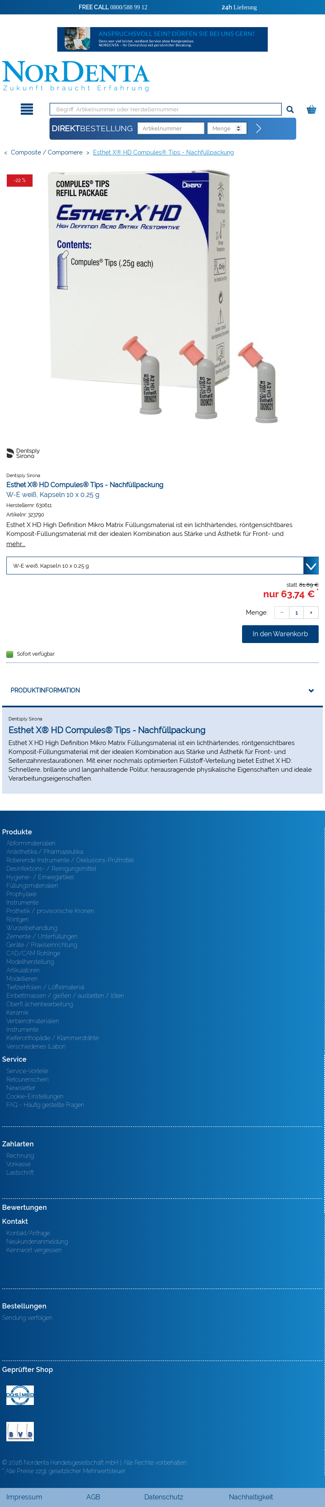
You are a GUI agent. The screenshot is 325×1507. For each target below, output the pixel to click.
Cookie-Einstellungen (34, 1096)
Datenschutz (163, 1497)
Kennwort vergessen (34, 1250)
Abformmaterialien (30, 843)
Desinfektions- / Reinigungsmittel (51, 868)
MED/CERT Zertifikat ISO (20, 1395)
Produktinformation (45, 690)
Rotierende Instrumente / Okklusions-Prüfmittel (70, 860)
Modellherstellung (30, 961)
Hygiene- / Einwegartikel (40, 877)
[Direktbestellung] (259, 129)
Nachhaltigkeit (251, 1497)
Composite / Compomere (47, 152)
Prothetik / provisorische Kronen (50, 911)
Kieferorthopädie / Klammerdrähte (52, 1038)
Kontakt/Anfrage (28, 1233)
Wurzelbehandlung (31, 928)
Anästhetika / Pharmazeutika (44, 851)
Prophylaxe (21, 894)
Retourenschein (27, 1079)
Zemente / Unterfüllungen (41, 936)
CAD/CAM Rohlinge (33, 953)
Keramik (17, 1012)
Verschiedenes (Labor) (36, 1046)
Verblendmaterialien (32, 1021)
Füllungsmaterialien (32, 885)
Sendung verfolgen (27, 1317)
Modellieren (22, 978)
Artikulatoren (23, 970)
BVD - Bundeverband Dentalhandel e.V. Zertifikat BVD (20, 1431)
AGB (93, 1497)
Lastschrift (20, 1172)
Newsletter (21, 1088)
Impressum (24, 1497)
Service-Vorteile (27, 1071)
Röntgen (17, 919)
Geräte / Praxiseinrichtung (41, 944)
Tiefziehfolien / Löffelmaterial (45, 987)
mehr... (15, 543)
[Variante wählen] (162, 565)
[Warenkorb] (312, 107)
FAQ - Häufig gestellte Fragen (45, 1104)
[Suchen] (290, 110)
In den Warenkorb (280, 634)
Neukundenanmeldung (37, 1241)
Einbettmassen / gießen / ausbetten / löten (65, 995)
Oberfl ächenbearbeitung (39, 1004)
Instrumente (22, 902)
